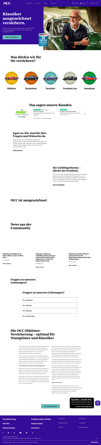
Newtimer (50, 88)
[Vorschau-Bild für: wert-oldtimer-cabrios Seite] (17, 244)
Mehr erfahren (7, 263)
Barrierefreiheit (83, 427)
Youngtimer (31, 88)
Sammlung (89, 88)
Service (38, 3)
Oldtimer (11, 88)
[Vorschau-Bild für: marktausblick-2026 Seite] (83, 244)
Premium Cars (70, 88)
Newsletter (82, 423)
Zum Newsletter (59, 185)
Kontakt (60, 427)
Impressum (37, 423)
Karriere (35, 427)
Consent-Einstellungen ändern (10, 436)
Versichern (29, 3)
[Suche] (75, 3)
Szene (45, 3)
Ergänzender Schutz (41, 419)
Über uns (53, 3)
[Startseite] (7, 3)
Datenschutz (9, 427)
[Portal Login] (82, 3)
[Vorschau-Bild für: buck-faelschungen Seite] (50, 244)
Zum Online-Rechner (12, 37)
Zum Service (17, 150)
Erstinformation (62, 423)
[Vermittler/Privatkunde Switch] (92, 3)
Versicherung (9, 419)
